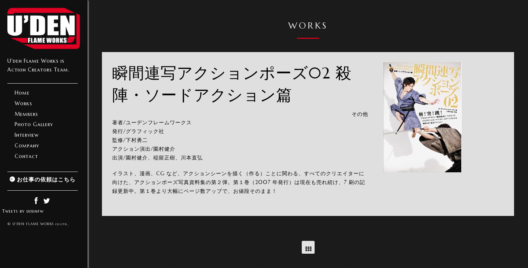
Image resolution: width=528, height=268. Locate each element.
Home (22, 92)
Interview (27, 135)
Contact (26, 156)
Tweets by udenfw (23, 211)
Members (26, 114)
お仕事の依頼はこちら (46, 179)
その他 (360, 114)
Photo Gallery (34, 124)
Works (23, 103)
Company (27, 145)
